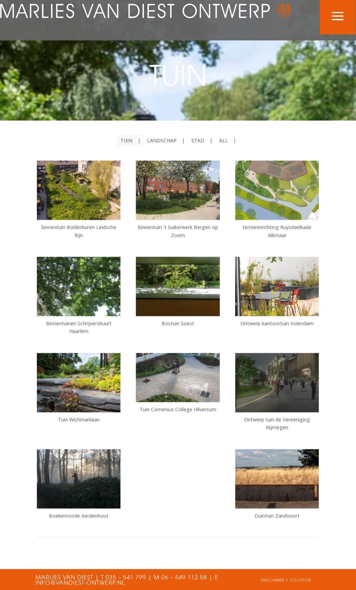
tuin (130, 157)
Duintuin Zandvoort (268, 500)
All (220, 157)
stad (196, 157)
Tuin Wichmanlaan (87, 413)
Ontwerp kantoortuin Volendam (268, 325)
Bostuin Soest (178, 325)
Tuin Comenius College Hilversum (178, 403)
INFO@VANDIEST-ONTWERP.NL (80, 583)
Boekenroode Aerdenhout (87, 500)
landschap (163, 157)
